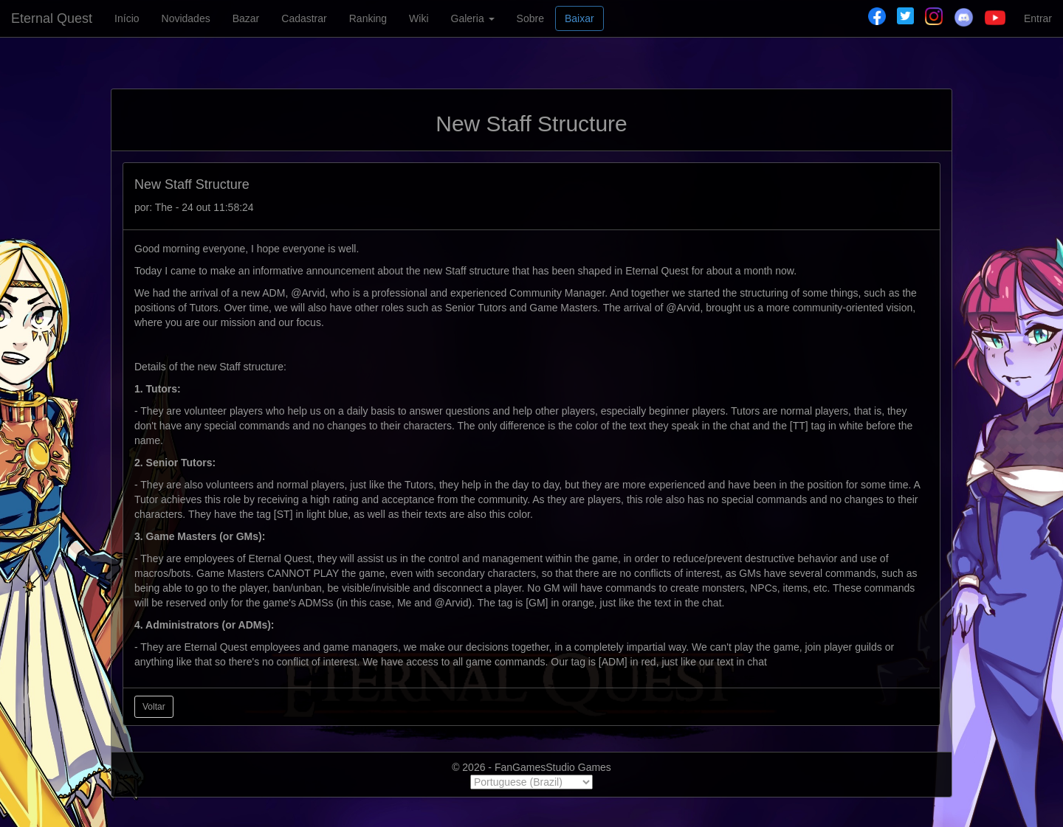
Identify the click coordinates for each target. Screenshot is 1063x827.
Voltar (153, 707)
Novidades (186, 18)
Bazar (246, 18)
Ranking (368, 18)
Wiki (418, 18)
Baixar (579, 18)
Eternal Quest (51, 18)
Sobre (530, 18)
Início (126, 18)
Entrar (1038, 18)
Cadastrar (303, 18)
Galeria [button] (473, 18)
